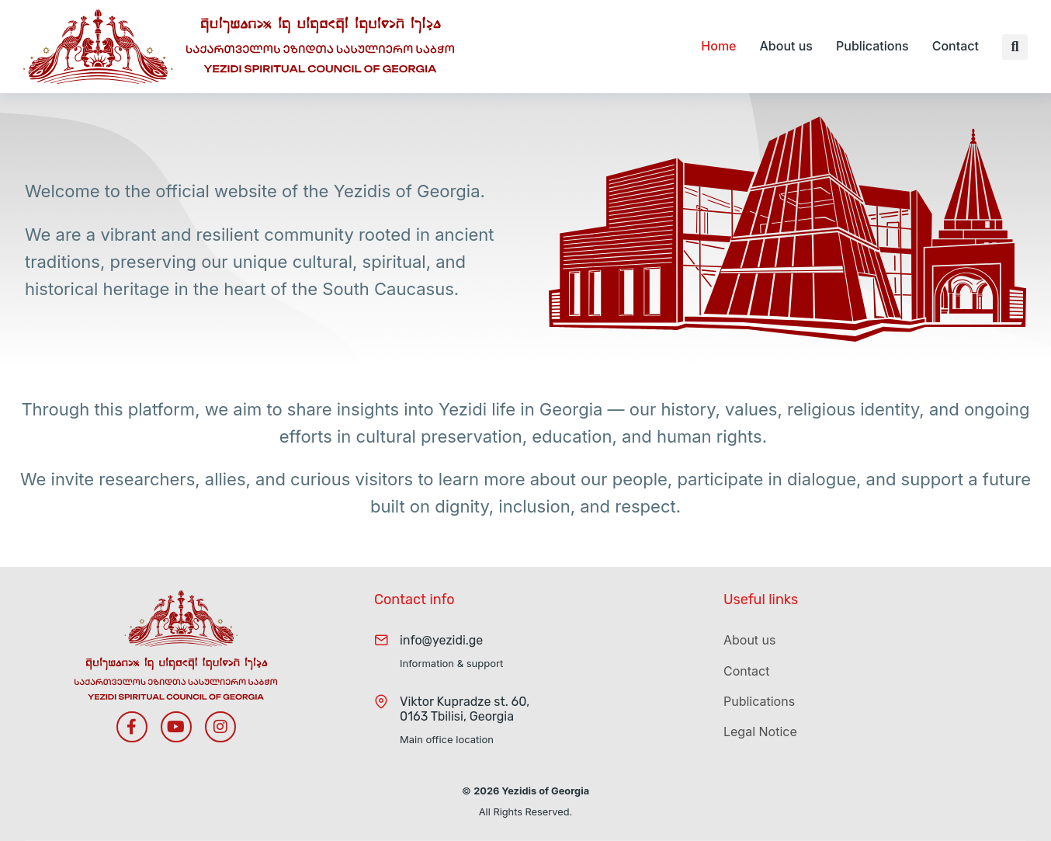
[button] (1015, 47)
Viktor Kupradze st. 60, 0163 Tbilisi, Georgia (464, 709)
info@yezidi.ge (441, 640)
